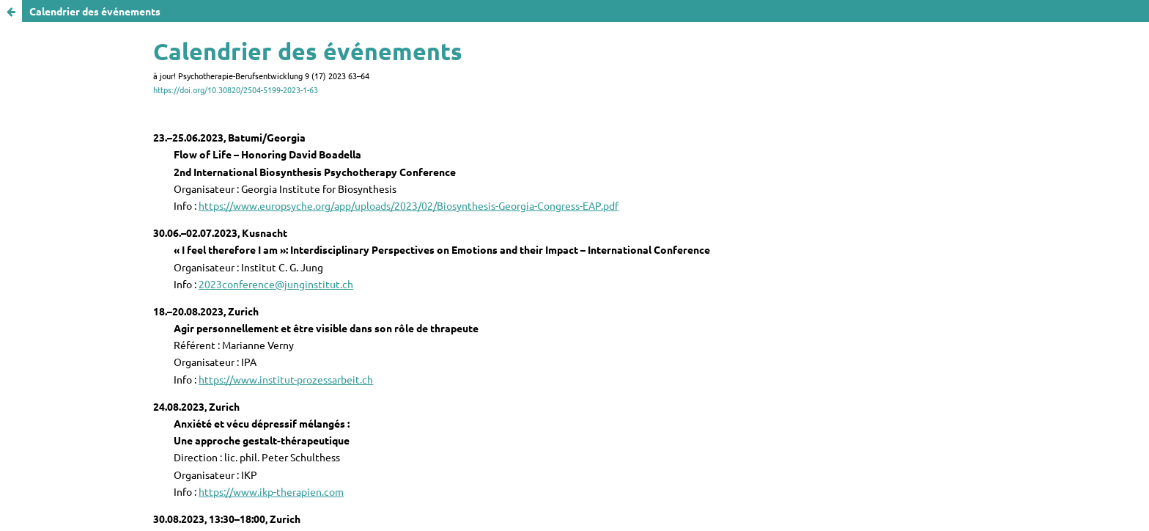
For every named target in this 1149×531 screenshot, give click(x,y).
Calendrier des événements (94, 11)
